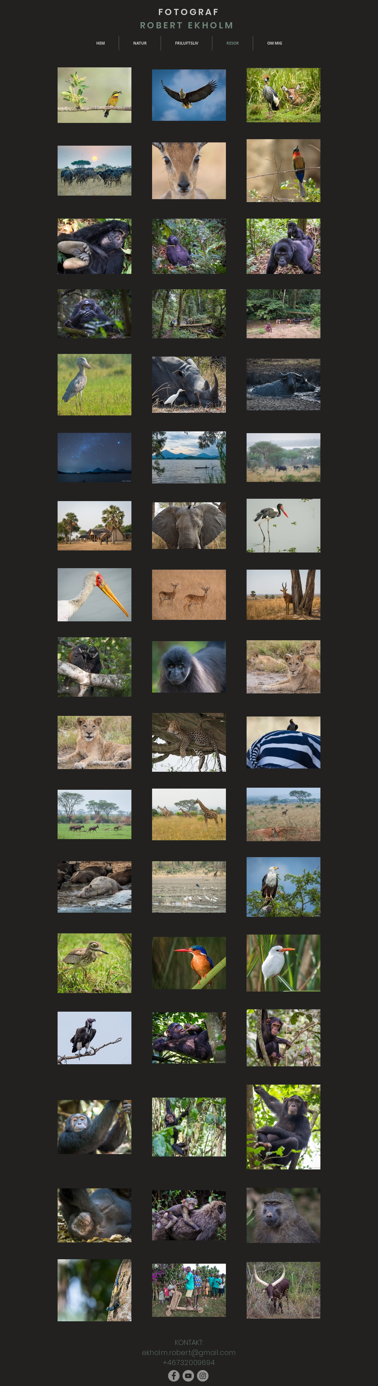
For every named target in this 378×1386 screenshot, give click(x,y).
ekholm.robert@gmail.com (189, 1352)
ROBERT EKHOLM (189, 25)
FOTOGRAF (189, 12)
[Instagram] (202, 1376)
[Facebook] (174, 1376)
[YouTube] (188, 1376)
